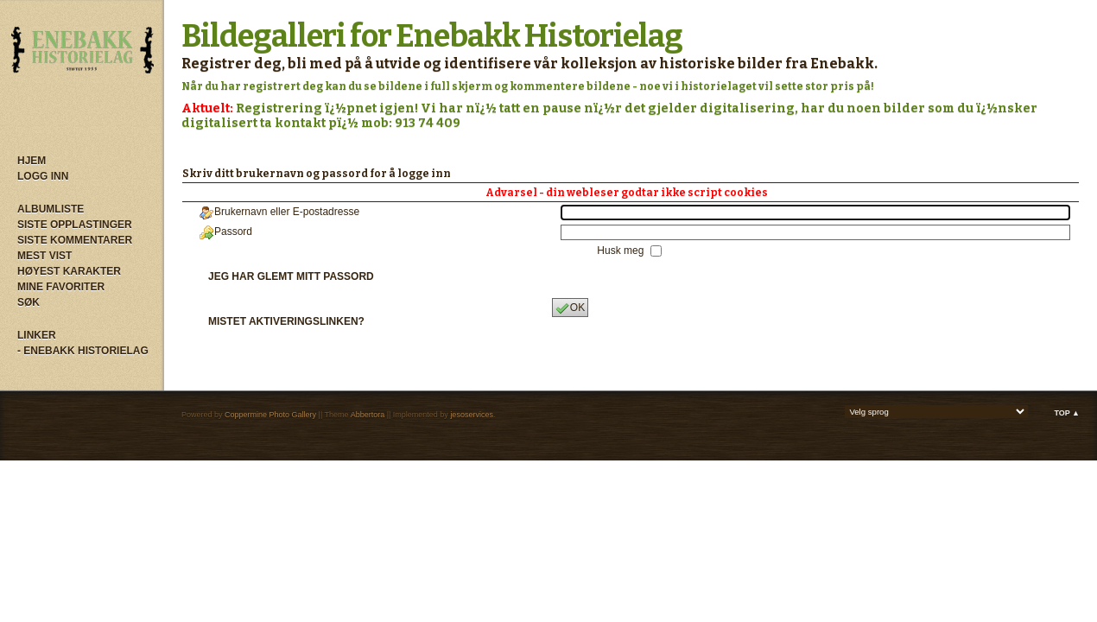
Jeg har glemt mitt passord (291, 276)
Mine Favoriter (61, 287)
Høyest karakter (69, 271)
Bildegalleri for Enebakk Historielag (431, 36)
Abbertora (368, 414)
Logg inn (42, 176)
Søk (28, 302)
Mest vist (44, 256)
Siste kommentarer (74, 240)
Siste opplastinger (74, 225)
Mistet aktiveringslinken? (286, 321)
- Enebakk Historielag (83, 351)
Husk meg (621, 250)
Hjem (31, 161)
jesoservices (471, 414)
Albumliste (50, 209)
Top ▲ (1067, 413)
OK (570, 308)
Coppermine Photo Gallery (270, 414)
